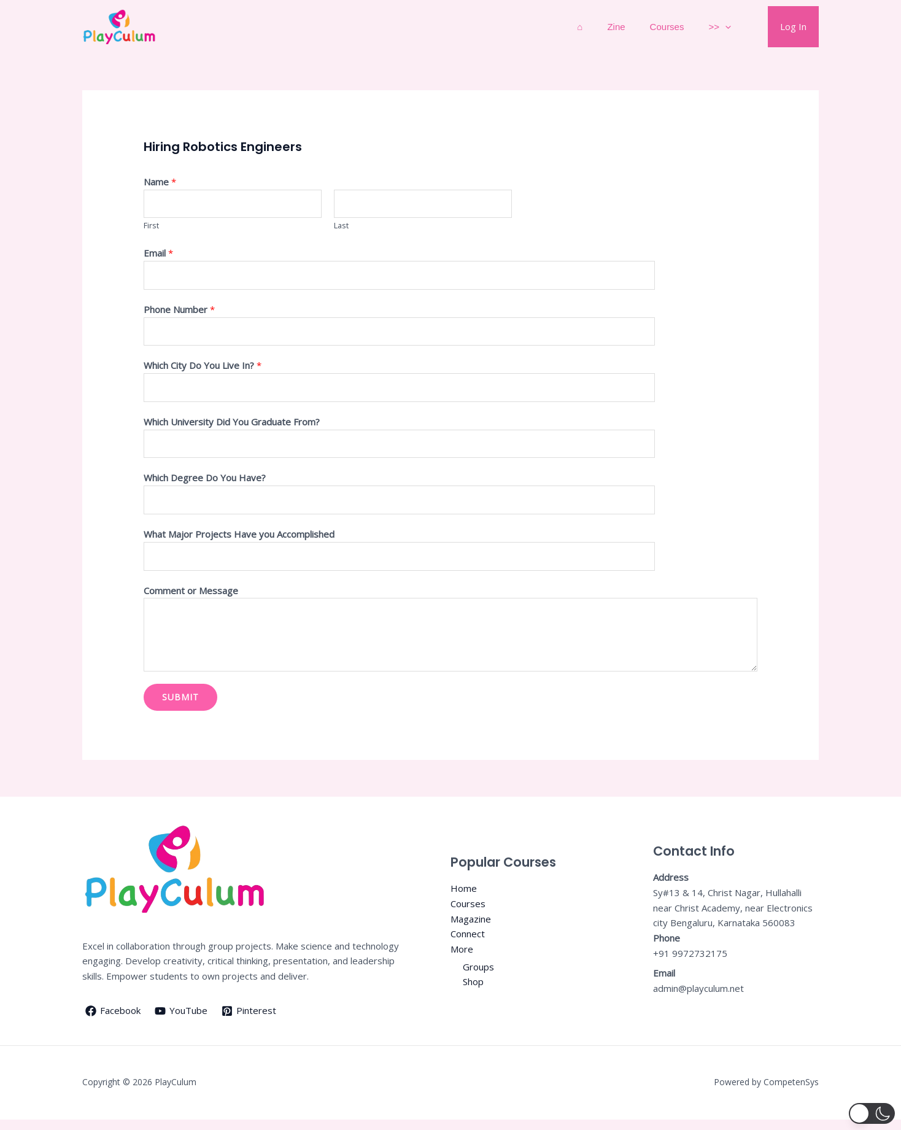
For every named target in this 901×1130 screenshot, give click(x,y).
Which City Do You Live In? (202, 370)
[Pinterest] (251, 1021)
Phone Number (179, 312)
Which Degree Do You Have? (205, 485)
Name (160, 182)
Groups (478, 977)
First (151, 227)
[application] (734, 26)
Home (463, 898)
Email (158, 255)
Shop (473, 992)
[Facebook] (113, 1021)
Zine (637, 26)
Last (341, 227)
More (461, 959)
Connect (467, 944)
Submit (180, 707)
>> (728, 26)
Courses (682, 26)
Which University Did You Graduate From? (232, 428)
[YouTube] (182, 1021)
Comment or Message (191, 601)
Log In (796, 26)
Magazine (470, 929)
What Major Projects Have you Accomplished (239, 543)
